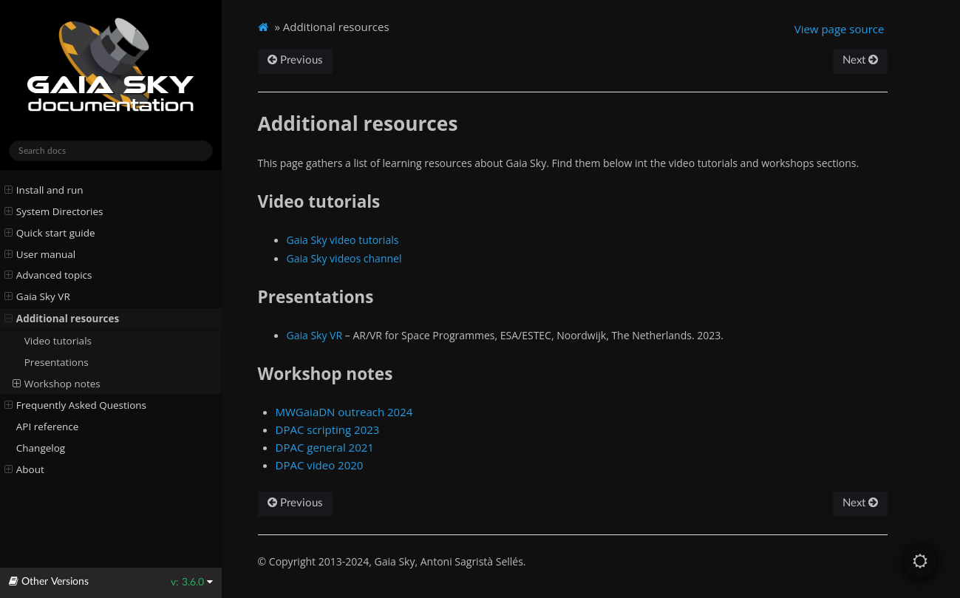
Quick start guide (49, 232)
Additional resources (62, 318)
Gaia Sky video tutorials (343, 240)
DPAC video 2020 (320, 465)
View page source (839, 28)
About (24, 469)
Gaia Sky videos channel (344, 258)
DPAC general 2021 (325, 447)
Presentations (56, 362)
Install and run (44, 190)
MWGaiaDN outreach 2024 (344, 411)
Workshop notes (57, 383)
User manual (40, 254)
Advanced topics (48, 275)
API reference (47, 426)
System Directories (53, 211)
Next (860, 60)
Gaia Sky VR (37, 296)
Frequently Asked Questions (75, 405)
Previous (295, 60)
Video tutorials (58, 340)
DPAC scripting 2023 (328, 429)
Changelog (40, 448)
